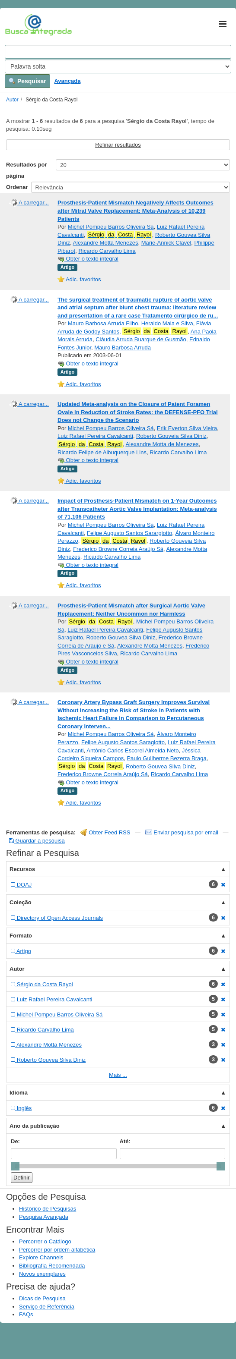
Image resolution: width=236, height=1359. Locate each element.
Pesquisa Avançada (43, 1217)
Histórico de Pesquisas (47, 1208)
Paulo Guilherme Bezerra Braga (166, 758)
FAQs (26, 1314)
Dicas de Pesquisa (42, 1298)
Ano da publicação (35, 1126)
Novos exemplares (42, 1274)
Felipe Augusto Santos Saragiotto (123, 742)
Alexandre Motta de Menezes (161, 444)
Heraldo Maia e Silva (167, 323)
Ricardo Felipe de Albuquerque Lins (102, 452)
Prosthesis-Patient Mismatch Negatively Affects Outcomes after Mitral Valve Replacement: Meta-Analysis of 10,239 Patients (135, 210)
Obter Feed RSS (105, 832)
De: (15, 1141)
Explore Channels (41, 1257)
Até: (125, 1141)
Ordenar (17, 187)
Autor (12, 100)
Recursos (22, 869)
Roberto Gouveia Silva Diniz (171, 436)
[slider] (15, 1166)
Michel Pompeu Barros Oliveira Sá (111, 226)
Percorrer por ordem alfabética (57, 1249)
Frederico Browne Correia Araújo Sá (118, 549)
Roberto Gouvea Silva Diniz (121, 637)
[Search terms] (118, 52)
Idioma (19, 1092)
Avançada (67, 81)
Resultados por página (26, 170)
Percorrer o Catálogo (45, 1241)
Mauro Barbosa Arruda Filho (103, 323)
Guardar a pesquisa (37, 840)
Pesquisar (27, 81)
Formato (21, 935)
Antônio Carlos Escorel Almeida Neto (132, 750)
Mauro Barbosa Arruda (122, 347)
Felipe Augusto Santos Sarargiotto (129, 533)
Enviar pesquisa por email (182, 832)
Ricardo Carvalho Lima (106, 251)
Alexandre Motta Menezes (105, 242)
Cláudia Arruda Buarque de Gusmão (141, 339)
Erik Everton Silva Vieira (187, 428)
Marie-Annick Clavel (166, 242)
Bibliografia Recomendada (52, 1265)
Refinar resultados (118, 145)
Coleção (21, 902)
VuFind (18, 24)
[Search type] (118, 66)
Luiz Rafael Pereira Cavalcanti (95, 436)
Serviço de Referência (46, 1306)
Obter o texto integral (87, 258)
